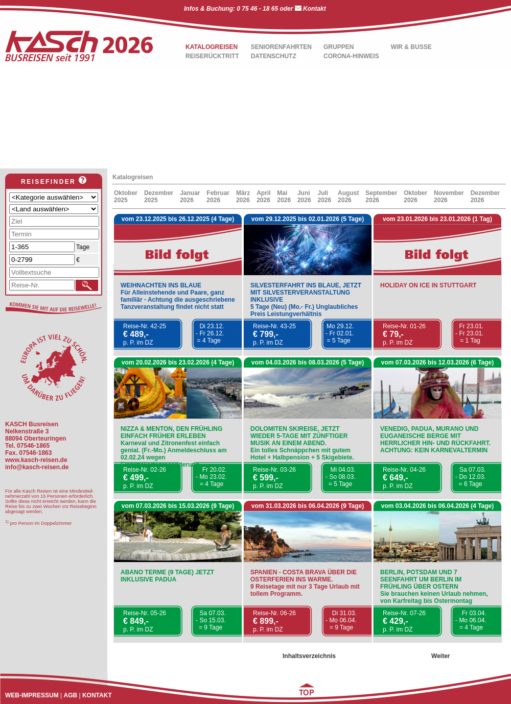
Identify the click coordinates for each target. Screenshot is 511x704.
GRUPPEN (338, 47)
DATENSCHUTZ (273, 56)
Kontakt (314, 8)
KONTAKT (97, 695)
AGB (70, 695)
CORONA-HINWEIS (351, 56)
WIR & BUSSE (411, 47)
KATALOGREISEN (211, 47)
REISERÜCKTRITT (212, 56)
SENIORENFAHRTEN (281, 47)
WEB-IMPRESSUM (32, 695)
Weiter (440, 656)
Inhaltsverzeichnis (309, 656)
